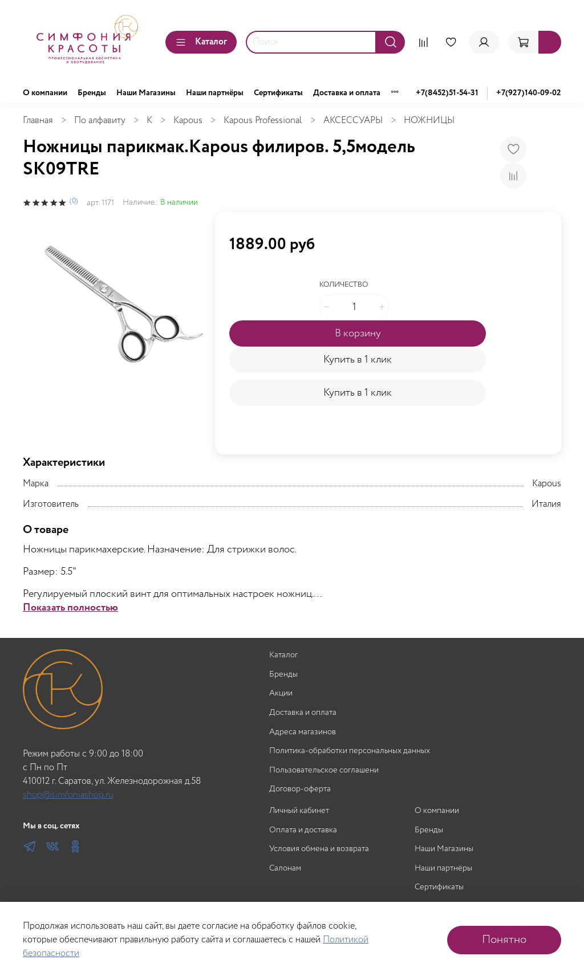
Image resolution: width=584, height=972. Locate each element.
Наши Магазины (146, 93)
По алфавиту (99, 120)
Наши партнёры (215, 93)
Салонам (285, 869)
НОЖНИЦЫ (429, 120)
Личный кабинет (299, 811)
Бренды (92, 93)
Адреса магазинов (302, 732)
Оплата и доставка (303, 830)
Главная (38, 120)
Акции (281, 693)
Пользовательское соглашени (324, 770)
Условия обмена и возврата (319, 849)
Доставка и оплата (346, 93)
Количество (343, 285)
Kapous (187, 120)
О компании (45, 93)
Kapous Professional (263, 120)
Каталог (201, 41)
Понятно (504, 940)
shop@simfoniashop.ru (68, 795)
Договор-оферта (300, 789)
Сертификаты (278, 93)
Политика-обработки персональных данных (349, 751)
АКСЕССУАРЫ (353, 120)
